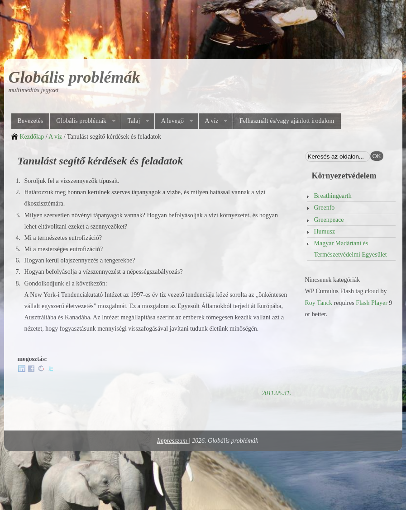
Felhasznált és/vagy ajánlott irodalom (286, 120)
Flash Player (371, 302)
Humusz (324, 231)
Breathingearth (333, 195)
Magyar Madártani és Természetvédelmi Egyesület (350, 249)
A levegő (173, 121)
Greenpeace (329, 219)
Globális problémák (74, 77)
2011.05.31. (276, 393)
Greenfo (324, 207)
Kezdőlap (32, 136)
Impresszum (173, 440)
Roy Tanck (319, 302)
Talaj (135, 121)
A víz (213, 121)
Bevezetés (30, 120)
